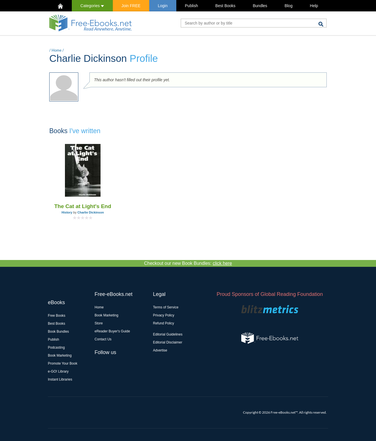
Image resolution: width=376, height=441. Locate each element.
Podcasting (56, 347)
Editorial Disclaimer (167, 342)
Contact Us (103, 339)
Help (314, 5)
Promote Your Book (62, 363)
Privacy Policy (163, 315)
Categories (92, 5)
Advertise (160, 350)
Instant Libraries (60, 379)
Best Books (225, 5)
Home (57, 50)
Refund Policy (163, 323)
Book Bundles (58, 332)
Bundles (260, 5)
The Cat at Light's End (82, 206)
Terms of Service (165, 307)
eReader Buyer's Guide (112, 331)
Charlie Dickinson (90, 212)
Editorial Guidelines (167, 334)
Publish (191, 5)
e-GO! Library (58, 371)
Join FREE (130, 5)
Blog (289, 5)
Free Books (56, 316)
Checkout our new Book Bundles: (188, 263)
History (67, 212)
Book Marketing (59, 355)
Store (99, 323)
